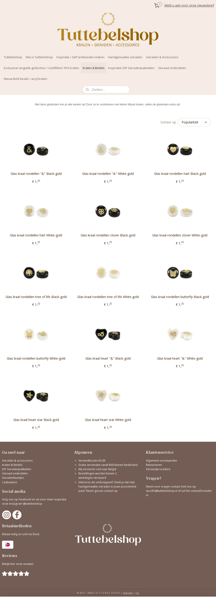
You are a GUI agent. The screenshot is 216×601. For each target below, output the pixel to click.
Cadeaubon (9, 482)
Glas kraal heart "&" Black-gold (108, 358)
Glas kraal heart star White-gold (108, 420)
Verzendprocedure (158, 469)
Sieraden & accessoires (17, 460)
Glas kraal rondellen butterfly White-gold (36, 358)
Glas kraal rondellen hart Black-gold (180, 173)
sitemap (128, 592)
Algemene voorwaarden (161, 460)
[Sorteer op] (194, 122)
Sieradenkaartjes (13, 478)
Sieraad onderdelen (172, 68)
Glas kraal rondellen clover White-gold (179, 235)
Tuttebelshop (13, 57)
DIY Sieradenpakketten (16, 469)
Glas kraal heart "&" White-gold (180, 358)
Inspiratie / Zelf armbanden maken (80, 57)
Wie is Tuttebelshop (39, 57)
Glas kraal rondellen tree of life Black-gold (36, 297)
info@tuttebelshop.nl (163, 491)
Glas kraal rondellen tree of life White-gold (108, 297)
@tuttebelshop (33, 504)
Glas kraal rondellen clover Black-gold (108, 235)
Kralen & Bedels (94, 68)
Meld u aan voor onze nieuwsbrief (189, 5)
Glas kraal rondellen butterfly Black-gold (180, 297)
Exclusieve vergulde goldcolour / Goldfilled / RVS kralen (41, 68)
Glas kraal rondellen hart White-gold (36, 235)
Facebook (25, 499)
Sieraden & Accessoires (162, 57)
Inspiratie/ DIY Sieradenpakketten (131, 68)
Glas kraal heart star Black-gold (36, 420)
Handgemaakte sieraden (125, 57)
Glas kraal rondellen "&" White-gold (108, 173)
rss (137, 592)
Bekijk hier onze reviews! (17, 564)
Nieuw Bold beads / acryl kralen (25, 79)
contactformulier (201, 491)
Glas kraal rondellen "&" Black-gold (36, 173)
